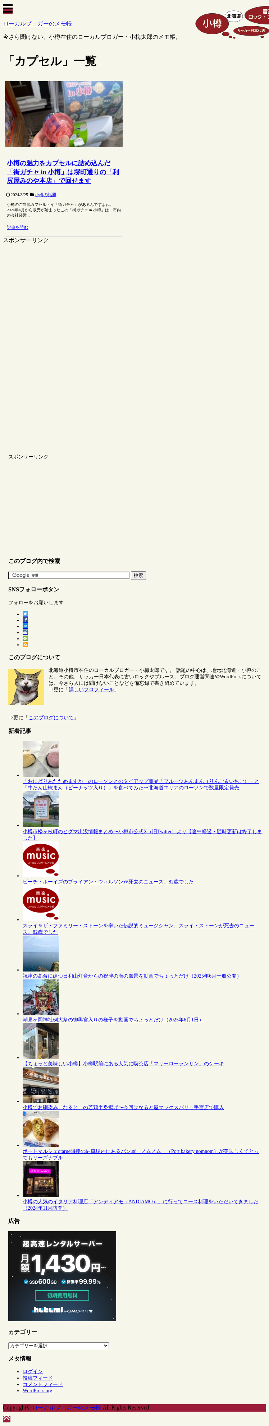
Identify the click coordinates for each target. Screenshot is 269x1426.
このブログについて (51, 717)
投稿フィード (38, 1378)
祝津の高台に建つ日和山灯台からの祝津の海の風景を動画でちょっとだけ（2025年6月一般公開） (132, 976)
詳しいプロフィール (91, 689)
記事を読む (17, 227)
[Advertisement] (63, 294)
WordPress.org (37, 1390)
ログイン (33, 1371)
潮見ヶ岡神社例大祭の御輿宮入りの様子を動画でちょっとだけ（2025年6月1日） (113, 1020)
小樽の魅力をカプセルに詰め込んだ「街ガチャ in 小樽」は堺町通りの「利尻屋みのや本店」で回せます (63, 172)
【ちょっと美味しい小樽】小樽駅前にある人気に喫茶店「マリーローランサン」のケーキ (123, 1063)
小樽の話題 (45, 194)
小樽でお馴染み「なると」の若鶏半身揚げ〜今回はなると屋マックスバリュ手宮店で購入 (123, 1107)
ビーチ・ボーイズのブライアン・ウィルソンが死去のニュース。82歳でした (108, 882)
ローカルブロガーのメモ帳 (37, 23)
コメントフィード (43, 1384)
